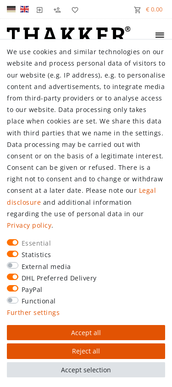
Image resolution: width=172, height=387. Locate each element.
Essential (36, 243)
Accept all (86, 332)
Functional (39, 301)
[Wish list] (73, 9)
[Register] (57, 9)
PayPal (32, 289)
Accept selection (86, 369)
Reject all (86, 351)
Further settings (33, 312)
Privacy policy (29, 225)
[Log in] (40, 9)
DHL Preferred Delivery (59, 278)
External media (46, 266)
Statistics (36, 254)
